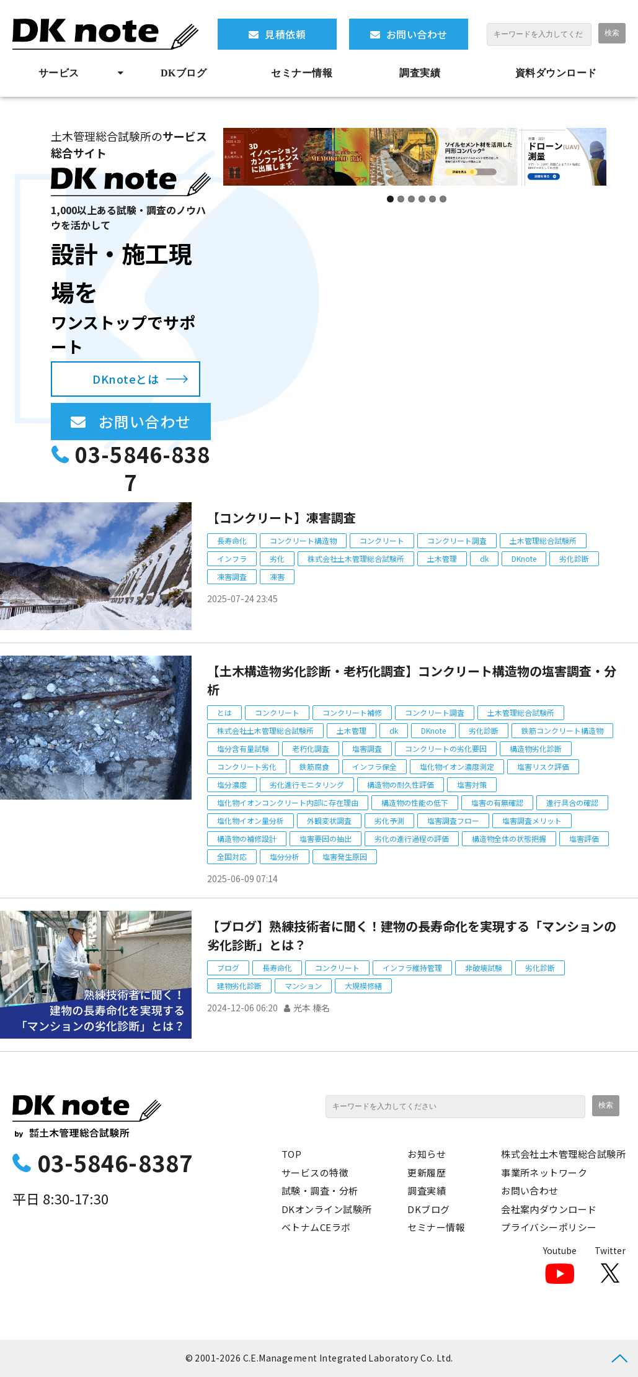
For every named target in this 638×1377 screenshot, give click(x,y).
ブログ (228, 967)
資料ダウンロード (556, 73)
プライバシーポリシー (549, 1227)
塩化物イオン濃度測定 (457, 766)
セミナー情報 (301, 73)
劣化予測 (389, 820)
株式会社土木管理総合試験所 (356, 558)
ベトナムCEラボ (316, 1227)
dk (484, 558)
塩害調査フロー (453, 820)
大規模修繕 (363, 985)
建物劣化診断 (239, 985)
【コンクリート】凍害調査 (281, 517)
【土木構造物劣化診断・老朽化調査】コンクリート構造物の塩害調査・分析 (411, 680)
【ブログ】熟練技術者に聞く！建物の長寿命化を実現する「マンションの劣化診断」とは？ (411, 935)
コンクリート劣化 (247, 766)
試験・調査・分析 (319, 1190)
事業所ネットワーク (544, 1172)
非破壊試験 (483, 967)
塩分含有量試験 (243, 748)
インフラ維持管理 (412, 967)
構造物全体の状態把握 (509, 838)
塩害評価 (584, 838)
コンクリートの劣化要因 (446, 748)
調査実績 (419, 73)
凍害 (277, 576)
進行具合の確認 (572, 802)
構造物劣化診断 (536, 748)
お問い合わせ (417, 34)
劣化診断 (574, 558)
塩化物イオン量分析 (250, 820)
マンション (303, 985)
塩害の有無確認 (497, 802)
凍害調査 (232, 576)
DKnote (524, 558)
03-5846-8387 (142, 468)
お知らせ (426, 1153)
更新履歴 (426, 1172)
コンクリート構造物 (303, 540)
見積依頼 (285, 34)
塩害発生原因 (344, 856)
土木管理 (442, 558)
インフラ (232, 558)
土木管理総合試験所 (543, 540)
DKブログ (183, 73)
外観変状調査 (329, 820)
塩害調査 (367, 748)
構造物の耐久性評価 (400, 784)
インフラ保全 (374, 766)
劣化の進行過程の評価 (411, 838)
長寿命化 (232, 540)
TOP (291, 1153)
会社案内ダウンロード (549, 1209)
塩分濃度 (232, 784)
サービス (58, 73)
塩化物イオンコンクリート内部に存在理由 (287, 802)
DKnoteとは (125, 379)
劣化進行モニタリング (307, 784)
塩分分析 (284, 856)
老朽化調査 (310, 748)
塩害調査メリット (532, 820)
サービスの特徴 (314, 1172)
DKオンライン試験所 (326, 1209)
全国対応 (232, 856)
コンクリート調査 (457, 540)
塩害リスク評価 (543, 766)
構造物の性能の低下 (414, 802)
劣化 (277, 558)
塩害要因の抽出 (325, 838)
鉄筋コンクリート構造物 (562, 730)
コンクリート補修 (352, 712)
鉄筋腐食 (314, 766)
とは (224, 712)
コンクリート (382, 540)
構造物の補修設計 (247, 838)
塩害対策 (472, 784)
